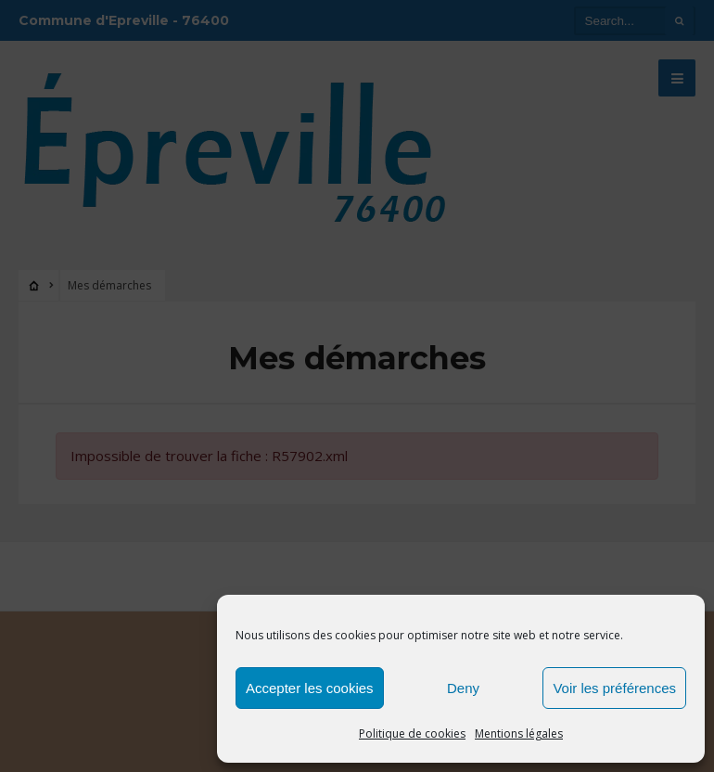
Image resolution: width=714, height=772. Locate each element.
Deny (463, 688)
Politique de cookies (412, 733)
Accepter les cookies (310, 688)
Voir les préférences (614, 688)
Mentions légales (519, 733)
